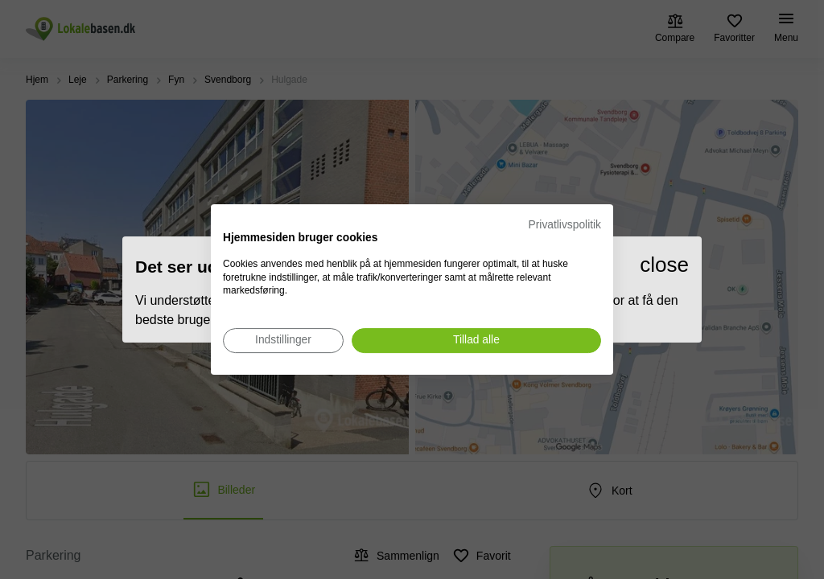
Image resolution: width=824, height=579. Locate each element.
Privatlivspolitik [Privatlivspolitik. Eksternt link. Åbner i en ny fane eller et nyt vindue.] (565, 225)
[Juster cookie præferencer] (283, 340)
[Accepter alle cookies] (476, 340)
